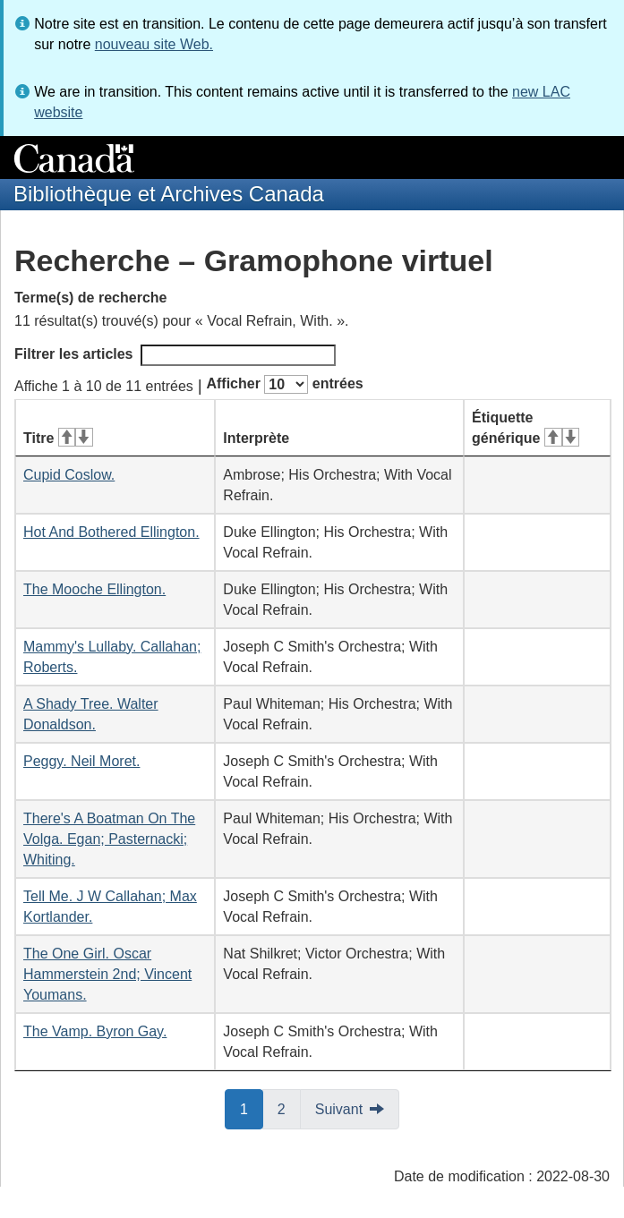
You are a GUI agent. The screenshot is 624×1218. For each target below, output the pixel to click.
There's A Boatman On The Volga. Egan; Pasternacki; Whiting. (109, 839)
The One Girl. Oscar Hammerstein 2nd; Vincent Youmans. (107, 974)
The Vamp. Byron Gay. (95, 1031)
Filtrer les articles (175, 355)
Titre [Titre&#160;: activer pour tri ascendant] (58, 438)
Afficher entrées (284, 384)
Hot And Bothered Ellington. (111, 532)
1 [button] (251, 1108)
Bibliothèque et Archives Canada (168, 194)
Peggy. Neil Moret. (81, 761)
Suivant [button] (339, 1109)
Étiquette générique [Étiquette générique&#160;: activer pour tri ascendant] (525, 428)
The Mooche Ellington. (94, 589)
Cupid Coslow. (69, 474)
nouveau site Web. (154, 44)
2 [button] (289, 1108)
